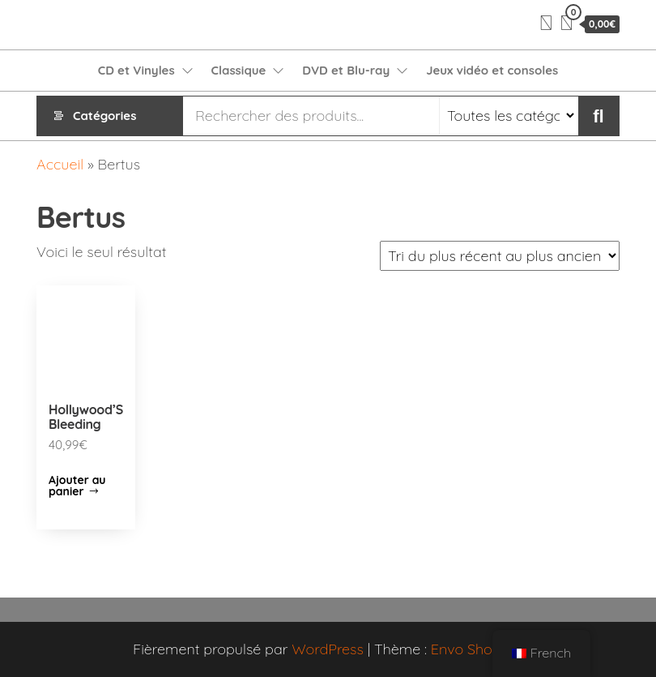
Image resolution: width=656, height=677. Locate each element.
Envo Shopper (477, 649)
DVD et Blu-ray (346, 70)
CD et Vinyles (136, 70)
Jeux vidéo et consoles (492, 70)
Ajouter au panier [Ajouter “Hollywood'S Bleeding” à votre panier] (77, 486)
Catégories (104, 115)
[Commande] (500, 256)
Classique (238, 70)
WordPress (328, 649)
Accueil (59, 164)
